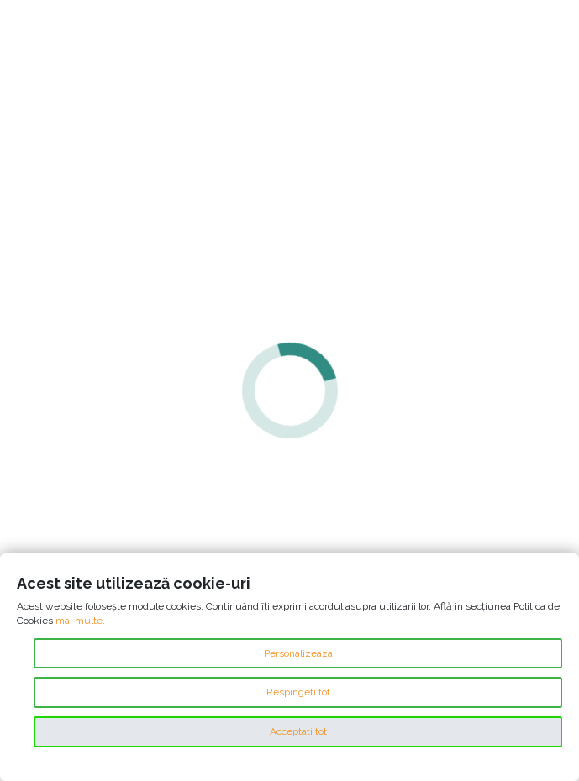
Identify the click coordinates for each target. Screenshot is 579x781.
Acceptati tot (298, 731)
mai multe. (80, 620)
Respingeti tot (298, 692)
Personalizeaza (298, 653)
